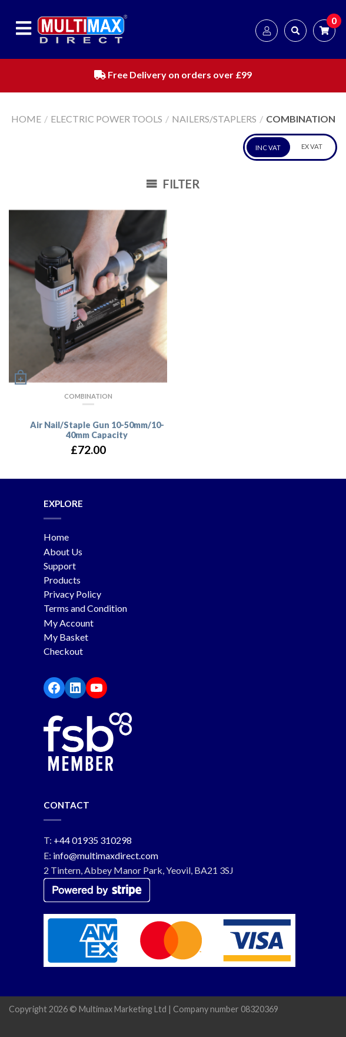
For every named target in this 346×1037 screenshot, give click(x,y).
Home (26, 118)
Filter (173, 184)
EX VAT (311, 146)
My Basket (66, 636)
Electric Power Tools (106, 118)
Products (62, 579)
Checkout (63, 651)
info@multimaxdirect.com (105, 855)
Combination (88, 396)
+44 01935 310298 (93, 840)
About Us (63, 551)
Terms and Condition (85, 608)
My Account (69, 622)
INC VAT (268, 147)
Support (60, 565)
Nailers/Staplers (214, 118)
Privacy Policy (72, 593)
